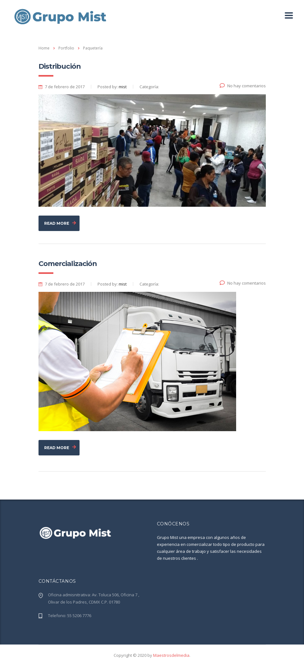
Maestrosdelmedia (171, 655)
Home (44, 48)
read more (60, 223)
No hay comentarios (243, 86)
